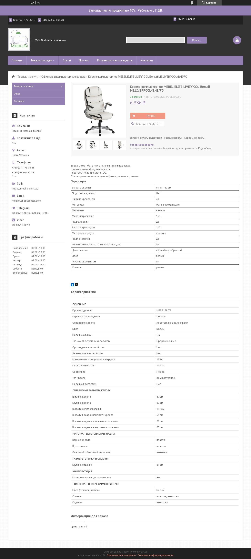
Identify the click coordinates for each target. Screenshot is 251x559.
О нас (17, 93)
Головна (17, 60)
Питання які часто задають (114, 60)
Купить (151, 115)
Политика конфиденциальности (155, 555)
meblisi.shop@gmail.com (26, 200)
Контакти (147, 60)
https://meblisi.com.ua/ (25, 188)
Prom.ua (142, 551)
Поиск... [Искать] (196, 40)
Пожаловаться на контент (121, 555)
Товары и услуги (27, 76)
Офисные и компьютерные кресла (63, 76)
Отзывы (19, 101)
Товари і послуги (41, 60)
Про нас (84, 60)
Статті (67, 60)
